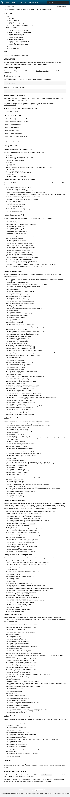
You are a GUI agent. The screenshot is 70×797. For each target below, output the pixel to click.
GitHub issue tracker (39, 788)
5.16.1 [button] (20, 2)
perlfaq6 (6, 500)
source (9, 6)
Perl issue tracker (51, 793)
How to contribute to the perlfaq (17, 23)
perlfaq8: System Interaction (16, 43)
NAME (8, 17)
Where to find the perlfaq (15, 20)
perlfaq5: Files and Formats (16, 37)
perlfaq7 (6, 555)
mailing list (59, 793)
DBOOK (21, 788)
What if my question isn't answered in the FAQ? (21, 25)
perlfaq (5, 6)
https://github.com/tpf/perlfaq (32, 103)
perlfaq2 (16, 111)
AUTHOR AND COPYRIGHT (13, 48)
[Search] (58, 2)
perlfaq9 (6, 716)
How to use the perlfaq (14, 22)
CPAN (12, 6)
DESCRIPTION (10, 18)
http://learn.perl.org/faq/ (42, 71)
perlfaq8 (6, 614)
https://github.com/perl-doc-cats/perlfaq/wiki (19, 98)
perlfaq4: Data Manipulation (16, 36)
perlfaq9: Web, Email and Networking (18, 44)
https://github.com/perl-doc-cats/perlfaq (18, 100)
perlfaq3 (6, 215)
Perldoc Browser (8, 2)
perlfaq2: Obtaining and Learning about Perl (20, 32)
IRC (64, 793)
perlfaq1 (6, 149)
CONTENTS (8, 13)
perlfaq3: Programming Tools (16, 34)
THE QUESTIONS (11, 29)
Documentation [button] (33, 2)
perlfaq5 (6, 418)
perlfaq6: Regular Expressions (16, 39)
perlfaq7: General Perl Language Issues (19, 41)
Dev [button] (25, 2)
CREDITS (8, 46)
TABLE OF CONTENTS (12, 27)
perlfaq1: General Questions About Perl (19, 30)
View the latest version (45, 9)
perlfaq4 (6, 271)
